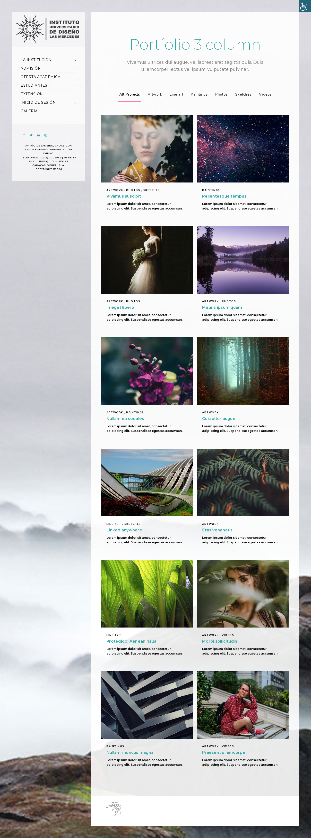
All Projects (128, 94)
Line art (175, 94)
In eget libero (120, 307)
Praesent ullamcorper (224, 752)
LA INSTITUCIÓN (36, 60)
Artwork (153, 94)
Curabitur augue (218, 418)
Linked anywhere (124, 530)
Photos (220, 94)
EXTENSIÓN (32, 94)
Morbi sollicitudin (219, 641)
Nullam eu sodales (125, 418)
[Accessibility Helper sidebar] (305, 6)
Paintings (197, 94)
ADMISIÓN (31, 68)
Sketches (242, 94)
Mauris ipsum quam (222, 307)
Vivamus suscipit (123, 196)
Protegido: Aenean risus (131, 641)
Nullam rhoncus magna (130, 752)
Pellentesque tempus (224, 196)
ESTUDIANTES (34, 85)
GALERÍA (29, 111)
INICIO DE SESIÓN (38, 102)
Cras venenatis (217, 530)
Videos (264, 94)
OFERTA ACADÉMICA (40, 77)
